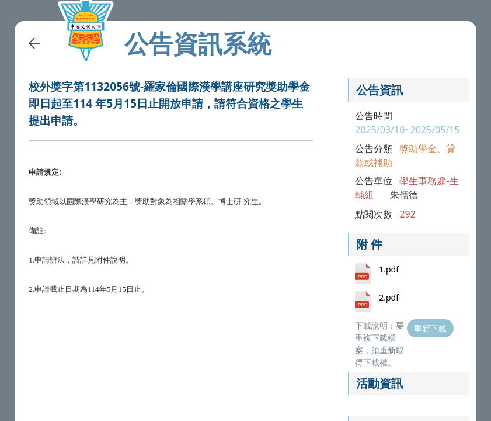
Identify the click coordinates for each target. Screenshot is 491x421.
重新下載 (430, 328)
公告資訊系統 (197, 43)
